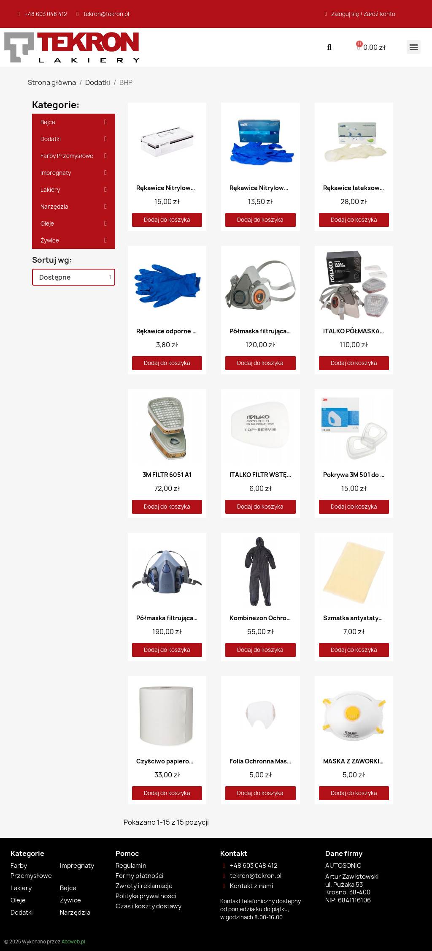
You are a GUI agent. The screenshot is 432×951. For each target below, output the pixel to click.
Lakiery (73, 189)
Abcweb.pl (73, 941)
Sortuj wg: (52, 260)
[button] (329, 47)
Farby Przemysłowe (73, 155)
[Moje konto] (360, 14)
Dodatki (73, 139)
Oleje (73, 223)
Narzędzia (73, 206)
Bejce (73, 122)
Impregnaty (73, 172)
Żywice (73, 240)
